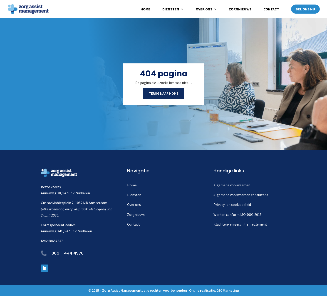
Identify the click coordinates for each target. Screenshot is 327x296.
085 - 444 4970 (68, 253)
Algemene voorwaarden (231, 185)
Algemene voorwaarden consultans (240, 195)
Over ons (204, 9)
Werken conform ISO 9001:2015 (237, 214)
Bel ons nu (305, 9)
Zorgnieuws (240, 9)
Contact (271, 9)
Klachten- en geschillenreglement (240, 224)
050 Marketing (228, 290)
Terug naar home (163, 93)
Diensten (170, 9)
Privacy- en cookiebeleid (232, 204)
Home (145, 9)
